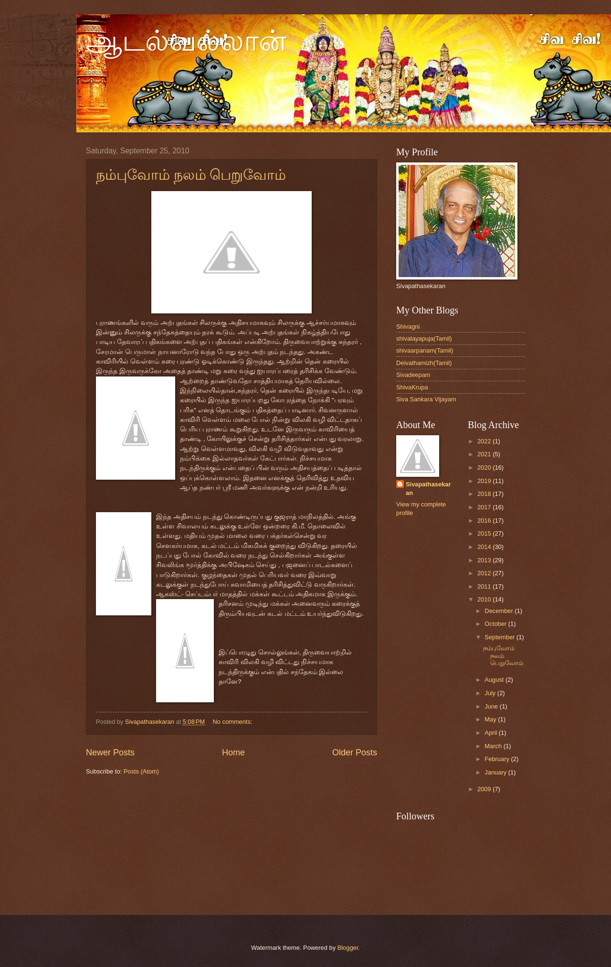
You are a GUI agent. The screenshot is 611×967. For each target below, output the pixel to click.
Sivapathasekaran (428, 488)
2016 (485, 520)
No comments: (233, 721)
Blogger (347, 947)
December (500, 610)
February (498, 759)
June (492, 706)
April (491, 732)
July (491, 693)
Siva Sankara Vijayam (426, 399)
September (500, 637)
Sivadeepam (413, 374)
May (491, 719)
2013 (485, 560)
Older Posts (354, 752)
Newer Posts (110, 752)
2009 (485, 789)
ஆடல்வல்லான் (186, 41)
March (494, 746)
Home (233, 752)
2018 (485, 493)
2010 (485, 599)
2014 (485, 546)
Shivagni (408, 326)
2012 (485, 573)
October (496, 623)
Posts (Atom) (141, 771)
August (495, 679)
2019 (485, 480)
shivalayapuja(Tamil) (424, 338)
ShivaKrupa (412, 387)
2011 (485, 586)
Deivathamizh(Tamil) (424, 362)
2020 (485, 467)
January (496, 772)
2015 (485, 533)
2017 (485, 507)
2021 (485, 454)
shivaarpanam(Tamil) (424, 350)
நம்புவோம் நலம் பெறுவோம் (191, 175)
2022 (485, 441)
